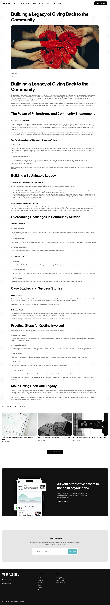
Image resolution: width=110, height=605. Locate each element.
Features (40, 580)
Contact (40, 587)
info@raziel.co (6, 583)
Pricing (40, 582)
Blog (39, 585)
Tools (39, 590)
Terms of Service (61, 582)
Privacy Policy (60, 578)
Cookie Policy (60, 580)
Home (39, 578)
